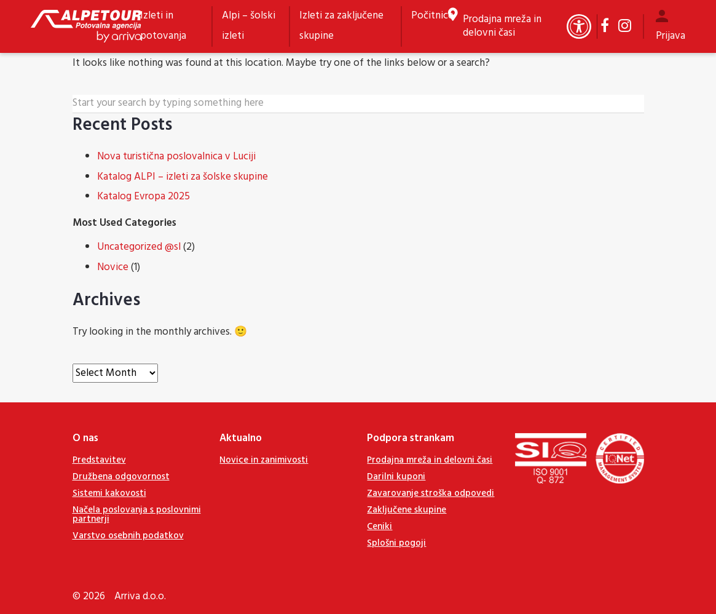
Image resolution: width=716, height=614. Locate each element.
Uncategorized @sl (139, 247)
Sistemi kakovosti (109, 493)
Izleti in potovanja (163, 25)
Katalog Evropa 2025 (143, 196)
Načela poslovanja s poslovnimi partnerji (137, 515)
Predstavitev (99, 460)
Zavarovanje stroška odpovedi (430, 493)
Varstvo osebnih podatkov (128, 535)
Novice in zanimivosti (263, 460)
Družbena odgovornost (121, 476)
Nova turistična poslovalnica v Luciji (176, 156)
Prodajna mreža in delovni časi (502, 26)
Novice (112, 267)
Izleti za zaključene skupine (341, 25)
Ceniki (379, 526)
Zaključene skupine (406, 510)
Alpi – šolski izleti (248, 25)
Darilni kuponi (396, 476)
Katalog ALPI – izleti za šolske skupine (182, 177)
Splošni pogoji (396, 543)
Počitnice (432, 15)
